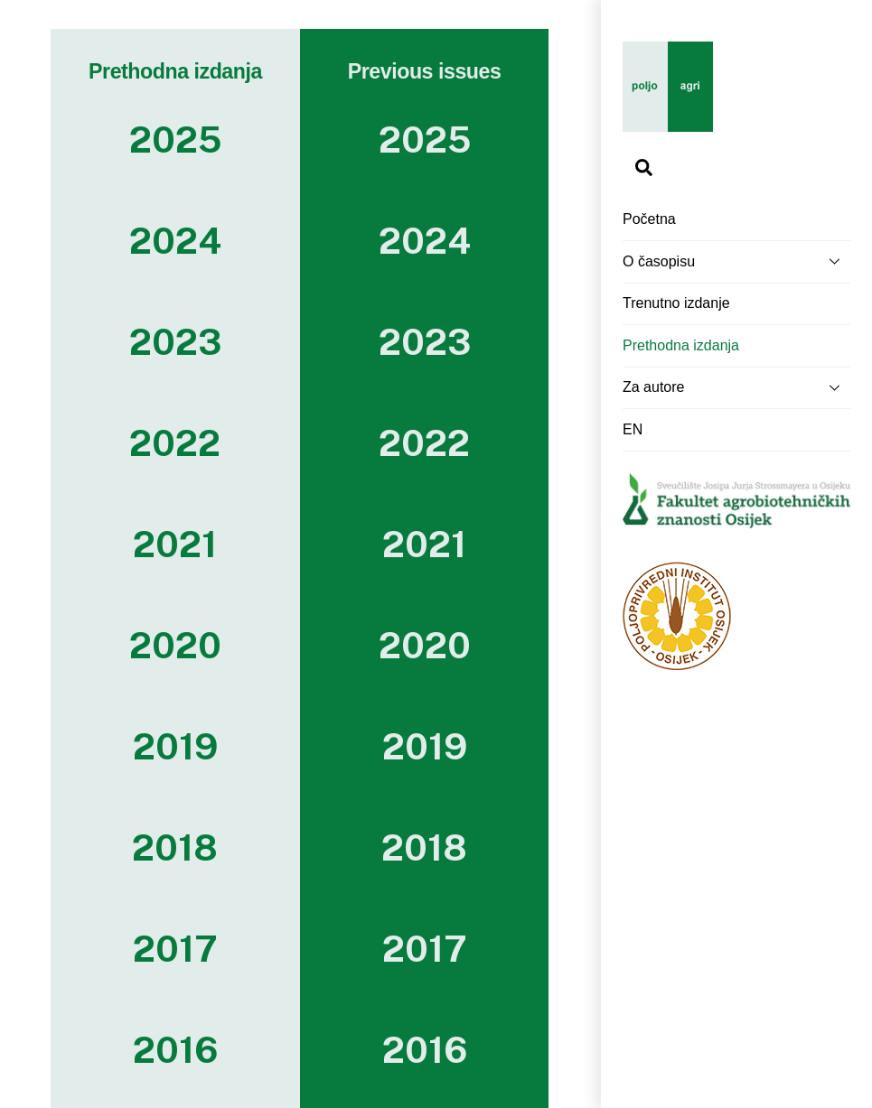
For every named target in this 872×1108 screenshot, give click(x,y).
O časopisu (736, 261)
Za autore (736, 387)
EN (632, 429)
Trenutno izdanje (676, 303)
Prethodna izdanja (681, 345)
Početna (649, 219)
